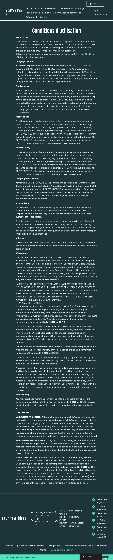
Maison (9, 545)
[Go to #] (101, 501)
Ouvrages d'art (53, 545)
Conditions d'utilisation (62, 550)
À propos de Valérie (25, 545)
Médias (40, 545)
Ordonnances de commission (78, 545)
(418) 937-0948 (65, 510)
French (94, 4)
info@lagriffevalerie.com (46, 512)
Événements (101, 545)
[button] (55, 8)
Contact (44, 550)
